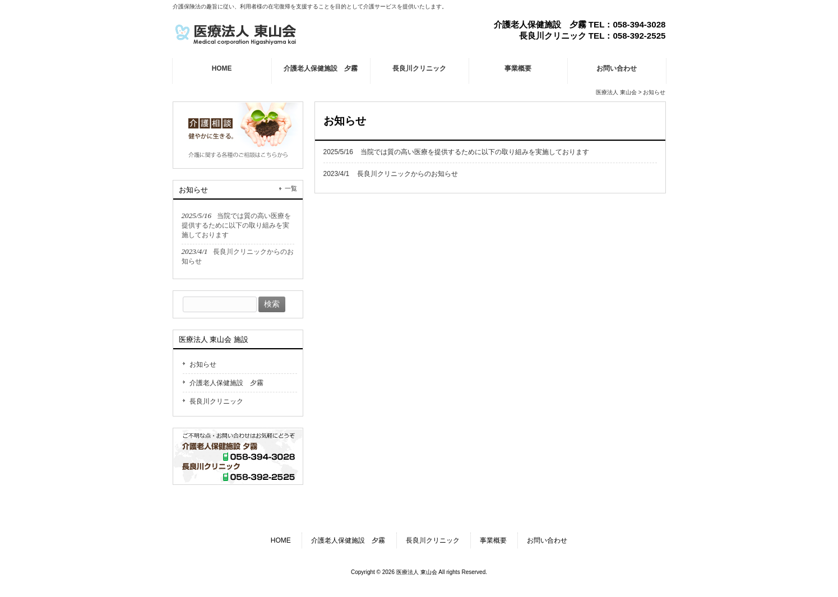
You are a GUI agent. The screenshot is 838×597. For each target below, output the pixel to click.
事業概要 (493, 540)
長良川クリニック (216, 401)
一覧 (291, 188)
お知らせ (202, 364)
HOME (281, 540)
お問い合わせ (547, 540)
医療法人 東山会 (616, 92)
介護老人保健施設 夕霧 (226, 383)
